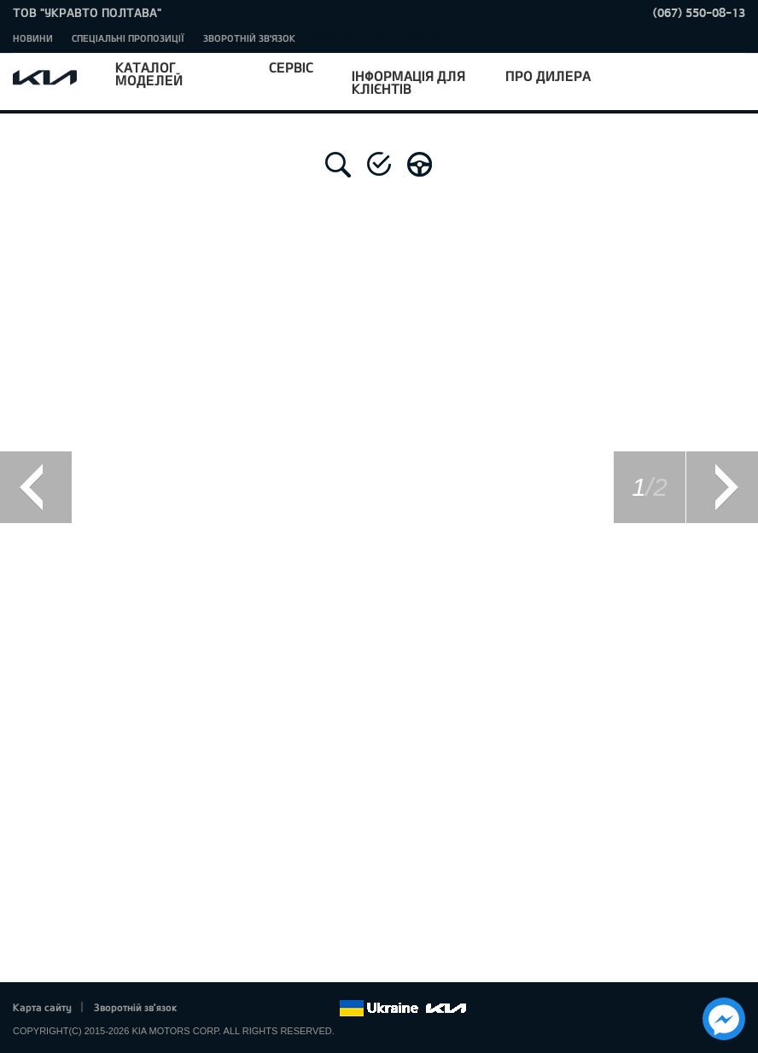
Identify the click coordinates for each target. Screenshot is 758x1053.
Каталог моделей (149, 73)
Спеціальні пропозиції (128, 38)
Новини (33, 38)
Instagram (302, 1008)
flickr (326, 1008)
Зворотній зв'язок (249, 38)
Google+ (255, 1008)
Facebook (208, 1008)
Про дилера (548, 75)
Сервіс (291, 67)
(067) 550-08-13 (699, 12)
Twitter (231, 1008)
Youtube (279, 1008)
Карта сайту (42, 1007)
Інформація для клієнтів (408, 81)
